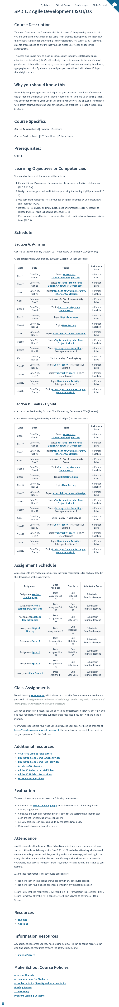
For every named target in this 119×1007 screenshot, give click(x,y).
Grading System (23, 987)
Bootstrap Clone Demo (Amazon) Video (39, 757)
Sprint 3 (36, 663)
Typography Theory (64, 372)
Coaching (23, 923)
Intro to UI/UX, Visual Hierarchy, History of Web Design (69, 292)
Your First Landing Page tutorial (35, 753)
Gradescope (81, 5)
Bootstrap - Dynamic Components (69, 309)
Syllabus (45, 5)
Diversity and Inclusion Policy (50, 983)
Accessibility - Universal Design (69, 333)
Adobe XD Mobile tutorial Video (35, 774)
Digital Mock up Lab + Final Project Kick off (69, 342)
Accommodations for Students (31, 979)
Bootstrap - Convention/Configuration (66, 276)
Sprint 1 (36, 641)
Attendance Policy (24, 983)
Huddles (22, 919)
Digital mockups (69, 317)
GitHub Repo (63, 5)
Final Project (36, 673)
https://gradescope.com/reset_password (36, 730)
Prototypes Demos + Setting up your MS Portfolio (69, 391)
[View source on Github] (112, 7)
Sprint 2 (36, 652)
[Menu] (4, 1002)
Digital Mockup (33, 630)
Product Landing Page (32, 596)
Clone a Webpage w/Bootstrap (30, 607)
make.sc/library (26, 954)
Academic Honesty (24, 975)
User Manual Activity (68, 381)
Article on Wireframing (30, 766)
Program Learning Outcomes (30, 995)
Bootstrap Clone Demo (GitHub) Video (39, 761)
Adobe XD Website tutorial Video (36, 770)
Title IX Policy (21, 991)
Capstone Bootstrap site (31, 618)
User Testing (69, 325)
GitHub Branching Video (31, 778)
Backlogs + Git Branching (68, 348)
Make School (100, 5)
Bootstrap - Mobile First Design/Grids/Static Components (66, 284)
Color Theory (61, 364)
